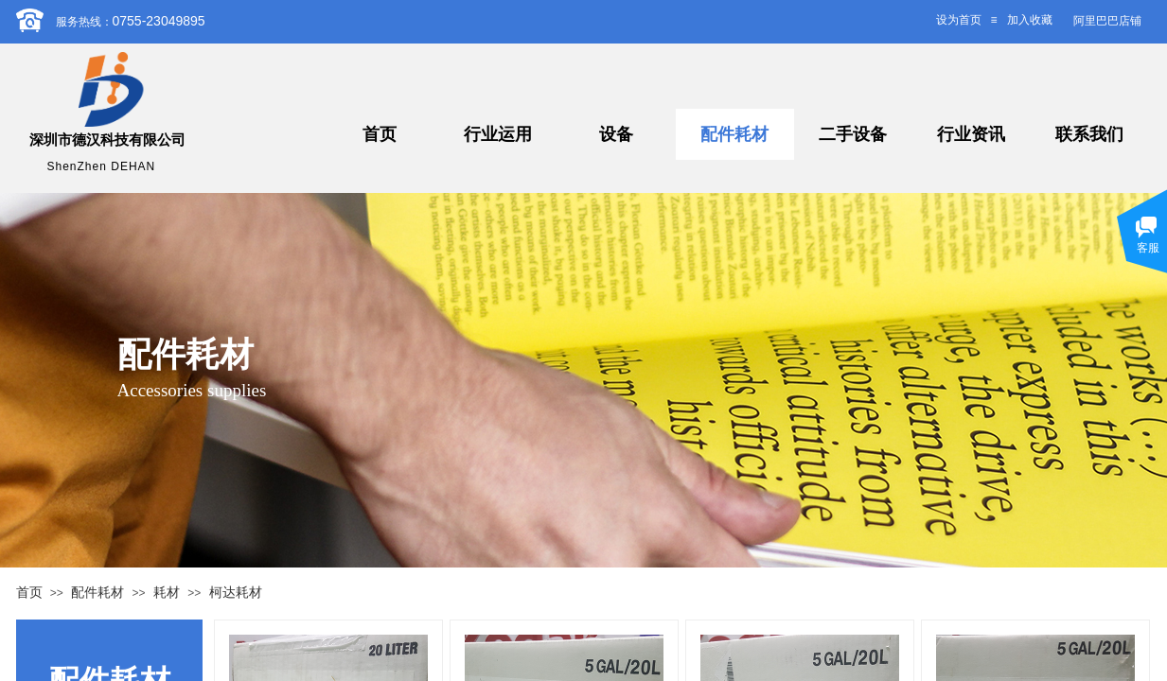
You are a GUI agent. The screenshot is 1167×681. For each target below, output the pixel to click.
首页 (379, 134)
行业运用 (498, 134)
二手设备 (853, 134)
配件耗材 (734, 134)
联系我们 (1089, 134)
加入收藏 (1029, 19)
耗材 (166, 592)
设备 (616, 134)
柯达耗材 (235, 592)
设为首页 (958, 19)
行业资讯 (971, 134)
